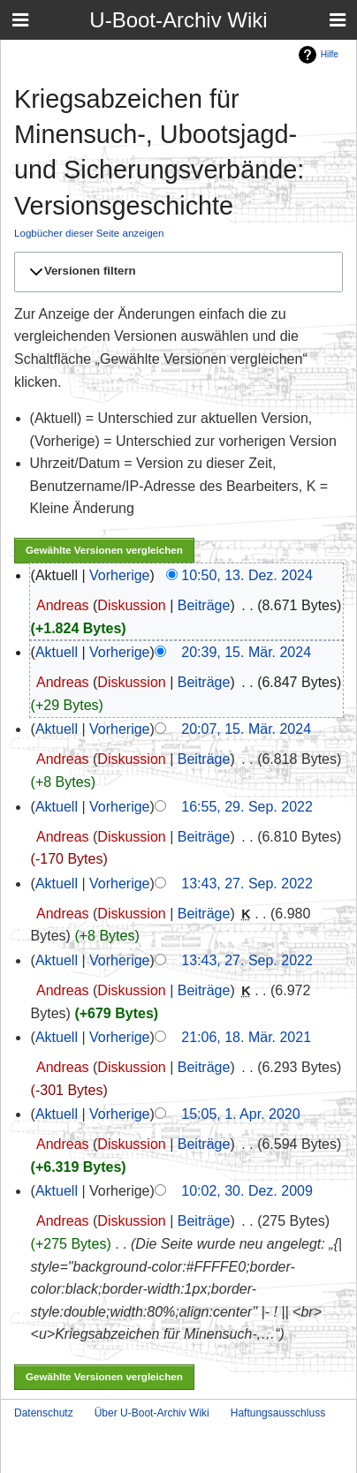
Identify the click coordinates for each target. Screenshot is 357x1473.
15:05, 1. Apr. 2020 (240, 1114)
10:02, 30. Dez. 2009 (247, 1190)
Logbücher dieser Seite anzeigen (89, 232)
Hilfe (329, 54)
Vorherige (119, 575)
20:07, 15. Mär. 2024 (246, 728)
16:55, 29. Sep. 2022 (247, 806)
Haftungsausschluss (278, 1413)
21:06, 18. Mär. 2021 (246, 1037)
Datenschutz (43, 1413)
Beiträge (204, 605)
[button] (176, 271)
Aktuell (56, 652)
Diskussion (131, 605)
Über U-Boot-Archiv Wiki (152, 1413)
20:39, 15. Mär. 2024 (246, 652)
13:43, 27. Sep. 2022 (247, 883)
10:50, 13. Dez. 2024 (247, 575)
